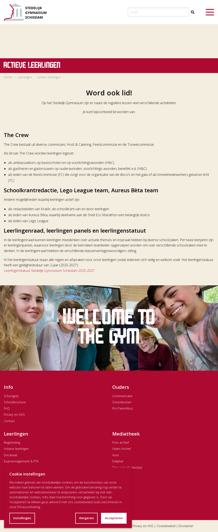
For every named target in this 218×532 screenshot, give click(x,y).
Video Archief (121, 449)
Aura (115, 455)
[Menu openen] (209, 12)
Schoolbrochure (15, 402)
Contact (9, 421)
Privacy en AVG (14, 414)
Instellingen (22, 518)
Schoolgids (11, 396)
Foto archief (120, 442)
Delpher (118, 461)
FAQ (7, 408)
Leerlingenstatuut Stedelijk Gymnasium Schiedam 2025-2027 (49, 270)
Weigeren (86, 518)
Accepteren (114, 518)
